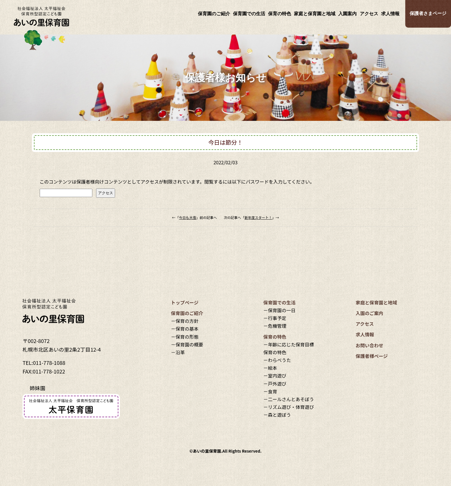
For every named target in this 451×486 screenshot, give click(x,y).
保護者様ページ (372, 355)
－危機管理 (274, 325)
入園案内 (347, 13)
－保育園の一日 (279, 310)
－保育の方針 (184, 320)
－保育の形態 (184, 336)
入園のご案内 (369, 313)
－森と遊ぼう (277, 414)
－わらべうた (277, 360)
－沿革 (178, 352)
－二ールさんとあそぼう (288, 399)
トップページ (184, 302)
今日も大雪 (187, 217)
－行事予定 (274, 318)
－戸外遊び (274, 383)
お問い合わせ (369, 345)
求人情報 (390, 13)
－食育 (270, 391)
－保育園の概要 (187, 344)
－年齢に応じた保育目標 (288, 344)
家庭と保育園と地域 (314, 13)
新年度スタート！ (258, 217)
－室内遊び (274, 375)
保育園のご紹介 (214, 13)
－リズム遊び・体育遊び (288, 406)
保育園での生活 (249, 13)
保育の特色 (279, 13)
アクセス (369, 13)
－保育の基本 (184, 328)
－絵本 (270, 367)
